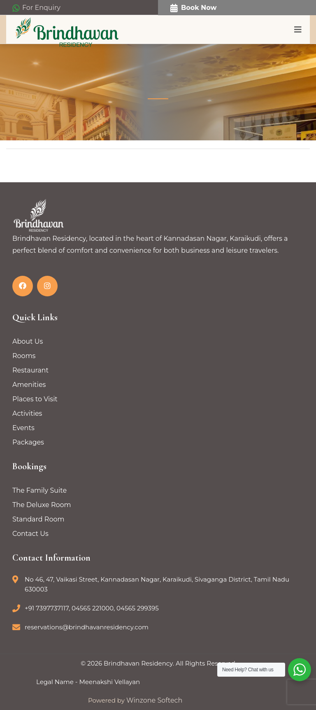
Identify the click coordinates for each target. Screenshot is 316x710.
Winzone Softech (153, 700)
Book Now (193, 8)
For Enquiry (36, 8)
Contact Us (30, 534)
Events (23, 428)
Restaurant (30, 370)
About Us (27, 341)
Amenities (29, 385)
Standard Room (38, 519)
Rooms (23, 356)
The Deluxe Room (41, 505)
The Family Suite (39, 490)
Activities (27, 413)
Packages (28, 442)
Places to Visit (35, 399)
